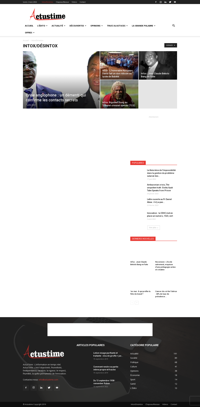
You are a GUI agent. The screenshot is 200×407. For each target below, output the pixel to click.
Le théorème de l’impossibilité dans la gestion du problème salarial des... (161, 173)
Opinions (96, 25)
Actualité (58, 25)
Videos (74, 2)
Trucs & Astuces (117, 25)
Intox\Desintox (137, 404)
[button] (173, 26)
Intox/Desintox (47, 2)
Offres (29, 32)
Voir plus (153, 227)
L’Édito (42, 25)
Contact (83, 2)
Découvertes (78, 25)
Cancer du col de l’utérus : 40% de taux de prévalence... (166, 294)
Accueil (29, 25)
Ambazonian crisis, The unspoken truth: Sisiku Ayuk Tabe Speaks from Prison (160, 188)
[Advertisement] (124, 14)
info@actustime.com (48, 379)
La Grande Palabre (143, 25)
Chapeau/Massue (62, 2)
